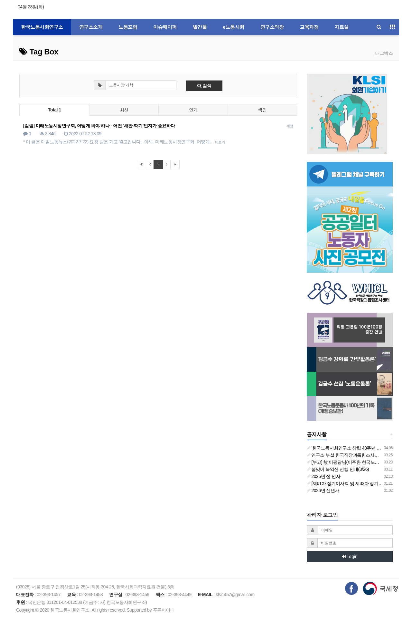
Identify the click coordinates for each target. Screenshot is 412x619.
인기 (193, 109)
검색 (204, 85)
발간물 (200, 27)
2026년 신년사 (323, 490)
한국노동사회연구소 (42, 27)
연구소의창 (272, 27)
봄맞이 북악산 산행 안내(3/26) (338, 469)
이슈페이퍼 (165, 27)
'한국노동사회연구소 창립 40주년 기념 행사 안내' (356, 448)
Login (350, 556)
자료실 (341, 27)
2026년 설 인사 (324, 476)
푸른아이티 (164, 610)
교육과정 (309, 27)
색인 (262, 109)
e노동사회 (233, 27)
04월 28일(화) (31, 6)
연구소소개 (91, 27)
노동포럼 (127, 27)
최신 (124, 109)
